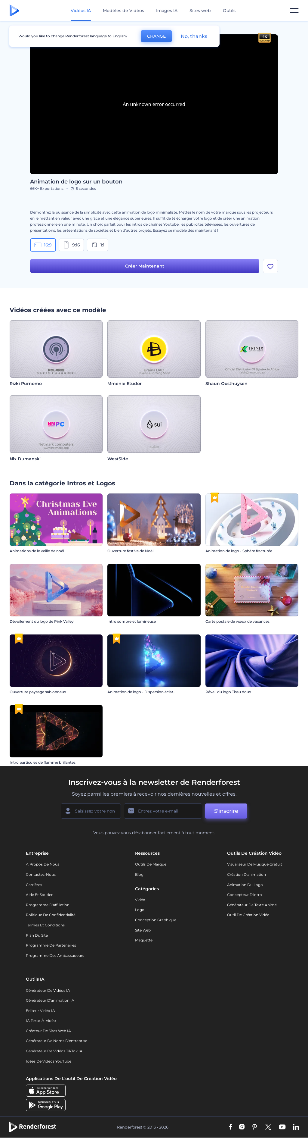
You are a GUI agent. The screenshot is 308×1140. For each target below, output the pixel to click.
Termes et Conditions (45, 925)
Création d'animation (246, 874)
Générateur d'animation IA (50, 1000)
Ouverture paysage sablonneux (38, 692)
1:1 (97, 245)
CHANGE (156, 36)
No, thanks (194, 36)
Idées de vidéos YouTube (48, 1061)
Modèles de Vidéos (123, 10)
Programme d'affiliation (47, 905)
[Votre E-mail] (163, 811)
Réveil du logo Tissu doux (228, 692)
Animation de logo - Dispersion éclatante (144, 692)
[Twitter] (268, 1127)
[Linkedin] (296, 1127)
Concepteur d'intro (244, 894)
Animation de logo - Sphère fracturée (238, 551)
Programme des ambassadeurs (55, 955)
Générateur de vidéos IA (48, 990)
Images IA (166, 10)
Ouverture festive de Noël (130, 551)
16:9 (43, 245)
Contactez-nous (41, 874)
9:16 (71, 245)
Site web (143, 930)
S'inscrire (226, 811)
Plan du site (37, 935)
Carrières (34, 884)
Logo (139, 909)
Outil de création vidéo (248, 915)
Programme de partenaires (51, 945)
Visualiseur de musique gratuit (254, 864)
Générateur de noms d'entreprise (56, 1040)
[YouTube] (282, 1127)
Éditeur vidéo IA (40, 1010)
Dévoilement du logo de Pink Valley (42, 621)
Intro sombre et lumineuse (131, 621)
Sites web (200, 10)
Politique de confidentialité (50, 915)
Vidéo (140, 899)
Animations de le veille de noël (37, 551)
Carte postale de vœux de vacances (237, 621)
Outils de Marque (150, 864)
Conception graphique (155, 920)
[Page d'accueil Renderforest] (14, 10)
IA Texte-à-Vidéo (41, 1020)
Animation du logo (245, 884)
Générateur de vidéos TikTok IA (54, 1051)
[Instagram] (242, 1127)
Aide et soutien (40, 894)
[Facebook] (230, 1127)
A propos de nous (42, 864)
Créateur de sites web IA (48, 1031)
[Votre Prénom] (91, 811)
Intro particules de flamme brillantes (42, 762)
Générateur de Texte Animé (252, 905)
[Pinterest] (254, 1127)
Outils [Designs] (229, 10)
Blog (139, 874)
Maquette (143, 940)
